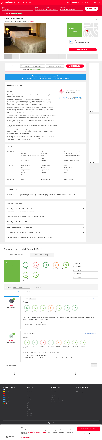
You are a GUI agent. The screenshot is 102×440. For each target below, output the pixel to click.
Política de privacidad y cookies (36, 431)
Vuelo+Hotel (30, 400)
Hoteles (14, 382)
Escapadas (29, 404)
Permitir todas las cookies (88, 428)
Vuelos (28, 394)
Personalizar (88, 433)
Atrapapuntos (30, 412)
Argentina (26, 382)
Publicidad (53, 396)
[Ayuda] (93, 2)
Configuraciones (25, 437)
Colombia (7, 392)
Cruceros (29, 406)
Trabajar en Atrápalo (56, 398)
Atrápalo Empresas (31, 414)
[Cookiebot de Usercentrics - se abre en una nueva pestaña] (10, 437)
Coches (29, 408)
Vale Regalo (30, 410)
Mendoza (32, 382)
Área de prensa (54, 394)
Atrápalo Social (54, 392)
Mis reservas (78, 390)
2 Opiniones (74, 31)
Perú (6, 394)
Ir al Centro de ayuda (80, 392)
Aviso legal (53, 404)
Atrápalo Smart (30, 416)
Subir (94, 365)
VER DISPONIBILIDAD (82, 50)
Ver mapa (31, 21)
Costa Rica (7, 398)
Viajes (28, 402)
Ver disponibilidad (74, 66)
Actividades (30, 392)
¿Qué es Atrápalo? (55, 390)
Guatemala (7, 400)
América (20, 382)
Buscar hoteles (91, 9)
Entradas (29, 390)
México (7, 404)
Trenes (28, 396)
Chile (6, 390)
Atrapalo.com (7, 382)
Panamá (7, 396)
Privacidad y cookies (56, 402)
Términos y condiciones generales (59, 400)
